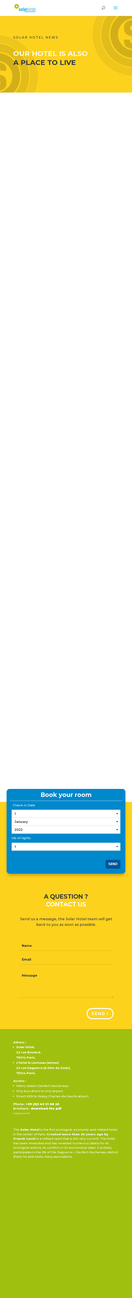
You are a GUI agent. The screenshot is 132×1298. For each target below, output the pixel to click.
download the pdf (45, 1108)
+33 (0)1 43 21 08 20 (42, 1104)
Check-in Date (24, 805)
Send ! (100, 1013)
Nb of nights (21, 838)
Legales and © (21, 1113)
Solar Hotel (29, 1130)
